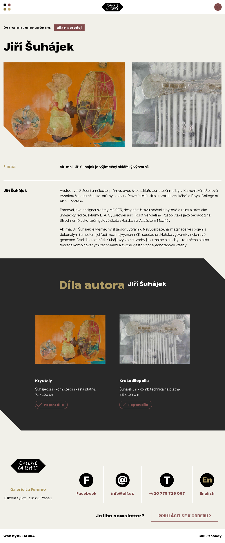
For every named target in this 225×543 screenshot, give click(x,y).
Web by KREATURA (19, 536)
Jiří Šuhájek (42, 27)
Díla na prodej (69, 27)
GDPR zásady (209, 536)
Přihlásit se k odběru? (184, 515)
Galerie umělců (22, 27)
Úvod (7, 27)
